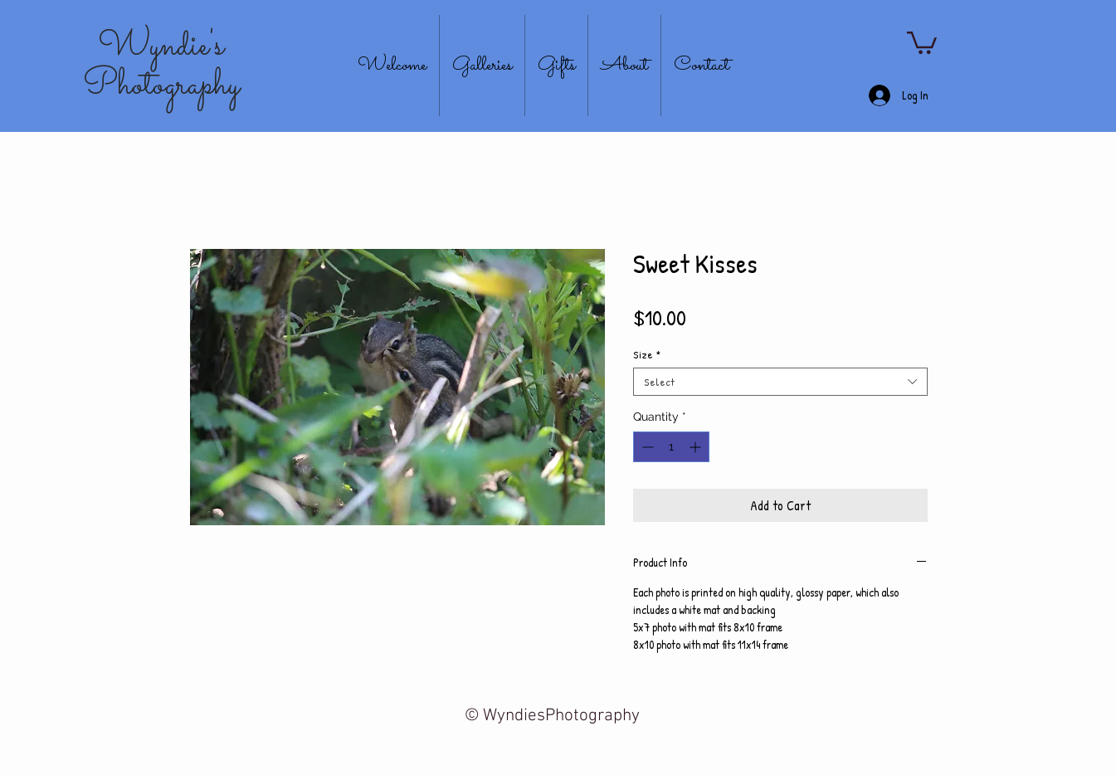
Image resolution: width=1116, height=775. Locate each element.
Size (646, 354)
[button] (922, 41)
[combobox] (780, 382)
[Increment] (696, 446)
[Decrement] (646, 446)
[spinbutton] (671, 446)
